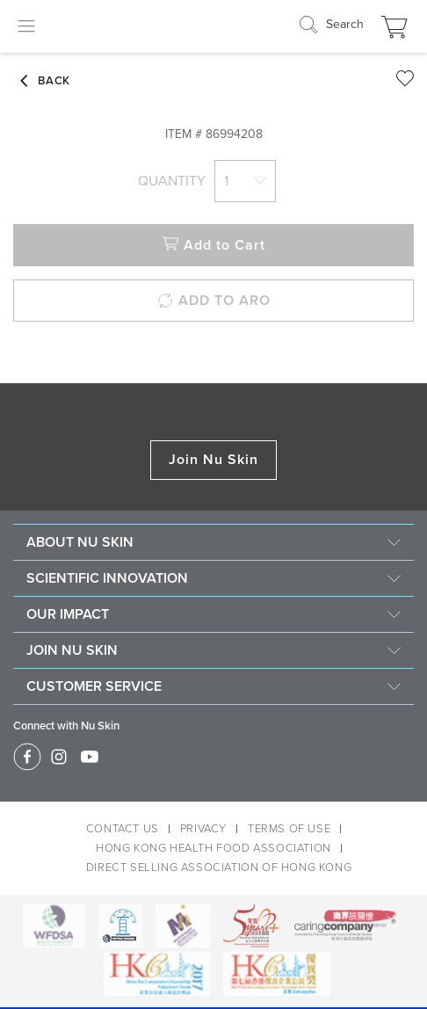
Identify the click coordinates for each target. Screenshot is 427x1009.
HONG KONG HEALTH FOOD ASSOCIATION (213, 848)
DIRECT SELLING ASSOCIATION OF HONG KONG (218, 867)
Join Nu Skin (214, 459)
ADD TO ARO (213, 301)
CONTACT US (122, 829)
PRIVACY (203, 829)
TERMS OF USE (289, 829)
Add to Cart (214, 245)
